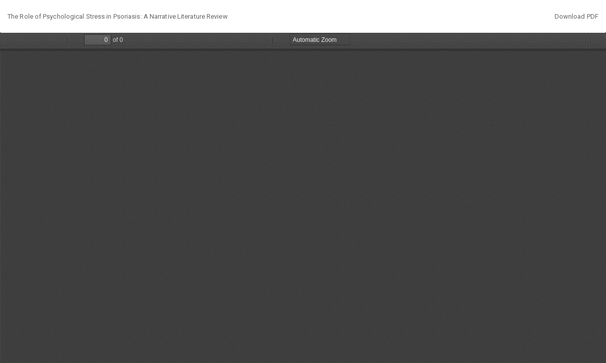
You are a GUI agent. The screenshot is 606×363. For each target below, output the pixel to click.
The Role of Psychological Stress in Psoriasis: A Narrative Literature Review (118, 16)
